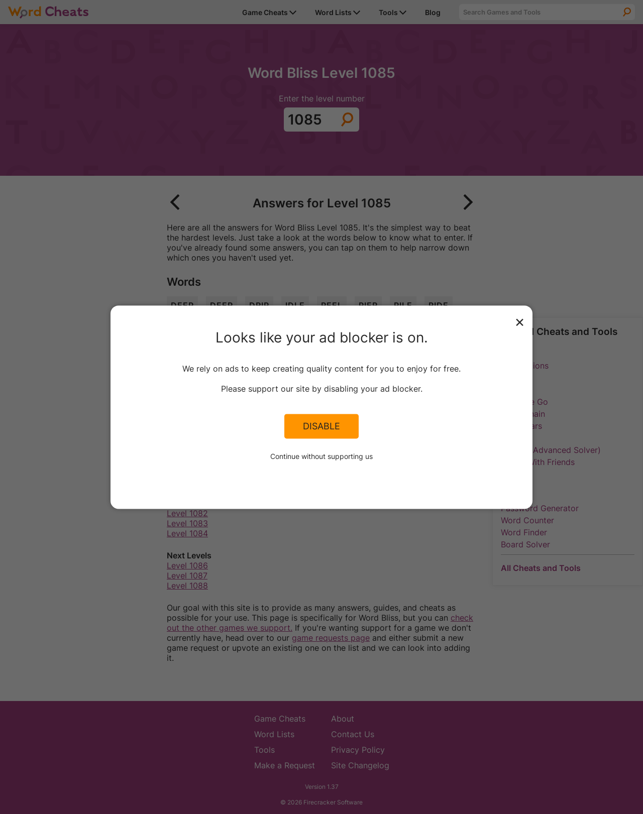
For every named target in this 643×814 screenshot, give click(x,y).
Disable (321, 426)
